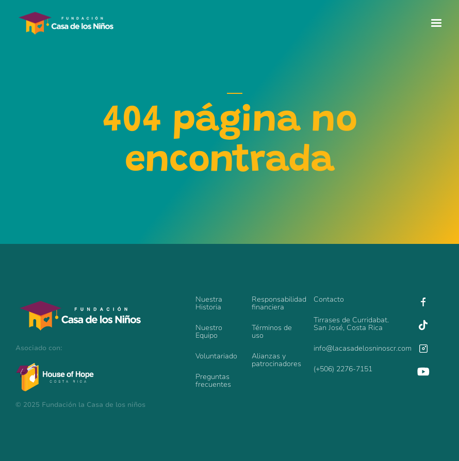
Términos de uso (272, 331)
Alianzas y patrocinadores (276, 360)
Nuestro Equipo (208, 331)
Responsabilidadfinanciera (277, 303)
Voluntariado (216, 356)
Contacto (329, 299)
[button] (436, 23)
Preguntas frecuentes (213, 380)
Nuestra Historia (208, 303)
